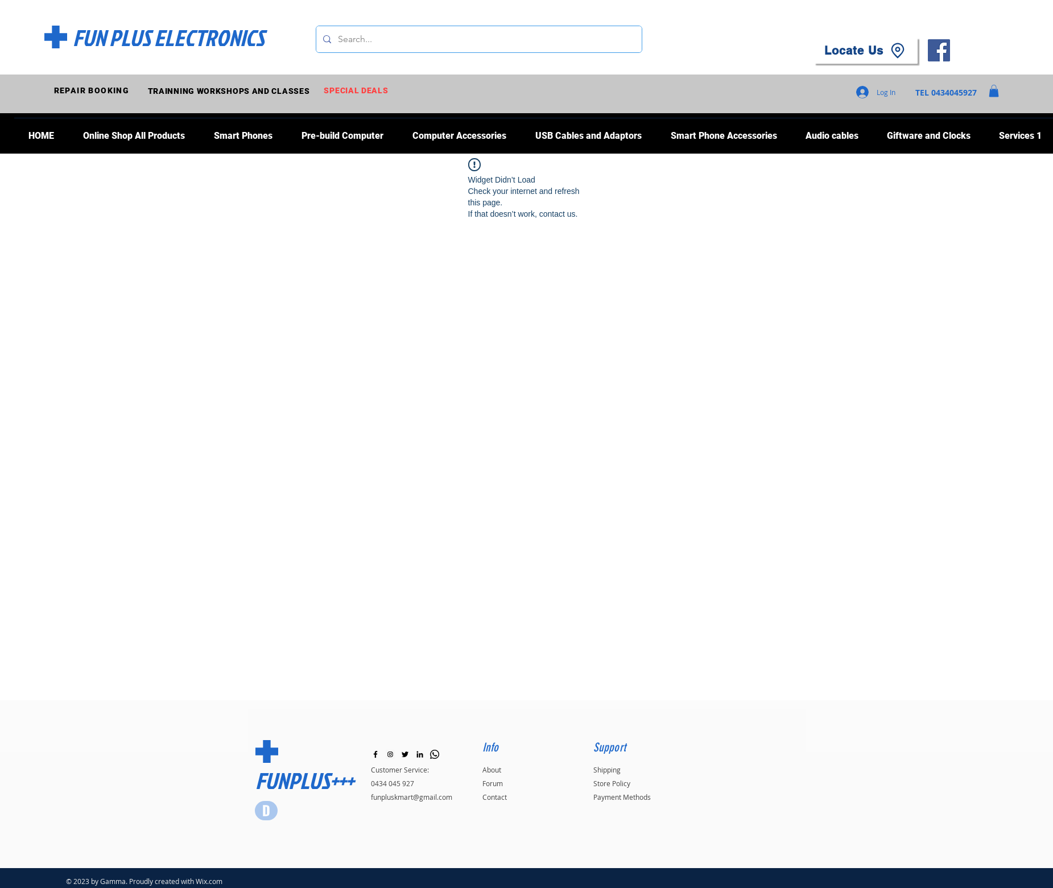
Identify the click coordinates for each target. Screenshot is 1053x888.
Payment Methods (622, 797)
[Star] (266, 810)
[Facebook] (939, 50)
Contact (494, 797)
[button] (994, 91)
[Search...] (478, 39)
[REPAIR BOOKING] (93, 91)
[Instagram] (390, 754)
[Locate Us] (866, 51)
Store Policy (611, 783)
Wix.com (209, 881)
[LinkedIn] (419, 754)
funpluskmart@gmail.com (411, 797)
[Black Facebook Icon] (375, 754)
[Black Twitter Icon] (405, 754)
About (491, 769)
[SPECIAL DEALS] (357, 91)
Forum (492, 783)
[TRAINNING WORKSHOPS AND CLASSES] (230, 91)
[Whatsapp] (434, 754)
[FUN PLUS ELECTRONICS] (169, 37)
